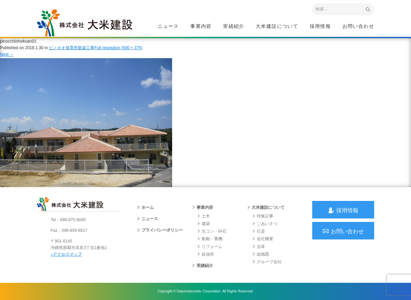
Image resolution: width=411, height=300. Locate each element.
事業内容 (201, 26)
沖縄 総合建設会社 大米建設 (85, 22)
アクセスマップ (66, 254)
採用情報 (320, 26)
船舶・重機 (209, 238)
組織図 (260, 254)
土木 (203, 216)
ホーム (145, 207)
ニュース (168, 26)
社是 (258, 231)
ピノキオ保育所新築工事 (71, 47)
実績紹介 (233, 26)
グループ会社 (267, 261)
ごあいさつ (264, 223)
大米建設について (277, 26)
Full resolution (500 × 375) (118, 47)
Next (7, 54)
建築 (203, 223)
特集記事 (262, 216)
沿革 (258, 246)
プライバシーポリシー (160, 230)
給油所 (205, 254)
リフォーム (209, 246)
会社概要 (262, 238)
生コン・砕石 (211, 231)
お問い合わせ (358, 26)
